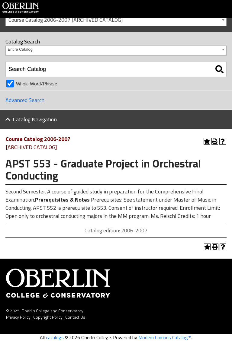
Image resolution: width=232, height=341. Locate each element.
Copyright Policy (48, 317)
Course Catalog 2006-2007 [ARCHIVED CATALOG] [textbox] (65, 20)
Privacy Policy (18, 317)
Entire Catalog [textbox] (20, 49)
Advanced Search (24, 100)
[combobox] (116, 19)
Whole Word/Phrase (36, 83)
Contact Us (75, 317)
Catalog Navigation (35, 119)
